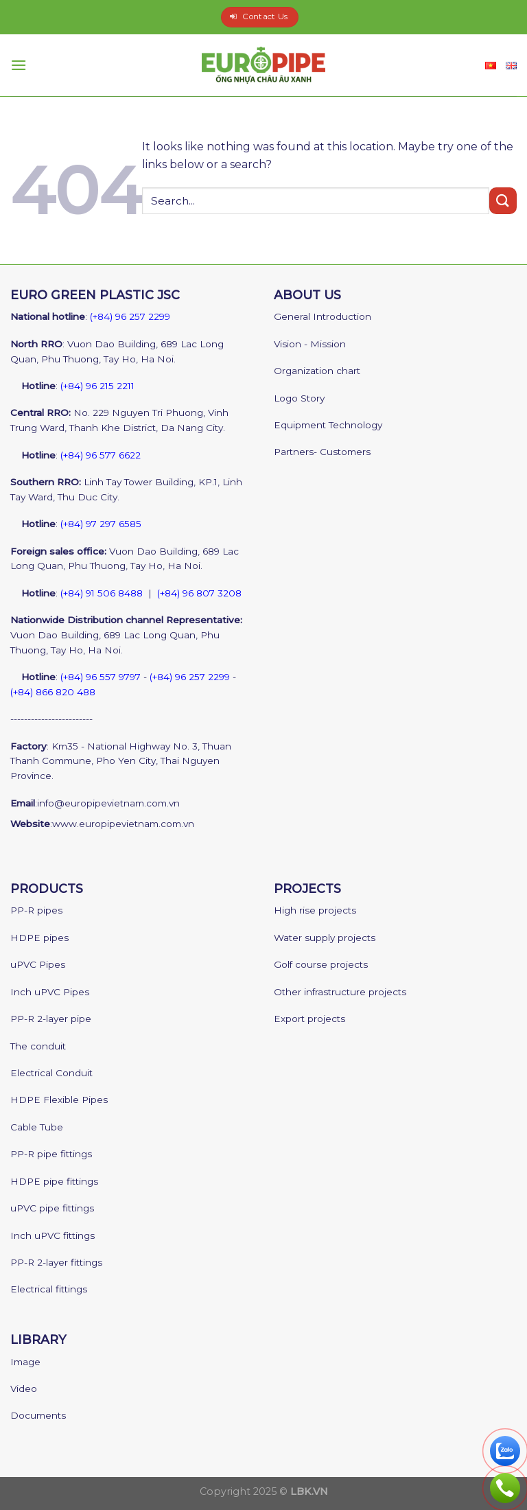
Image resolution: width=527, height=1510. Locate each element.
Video (23, 1388)
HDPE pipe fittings (54, 1181)
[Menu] (18, 65)
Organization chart (317, 370)
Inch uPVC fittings (52, 1235)
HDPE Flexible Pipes (59, 1099)
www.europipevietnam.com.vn (123, 823)
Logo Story (299, 398)
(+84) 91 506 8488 (101, 593)
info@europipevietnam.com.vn (108, 803)
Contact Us (265, 16)
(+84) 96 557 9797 (100, 676)
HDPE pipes (39, 937)
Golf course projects (321, 964)
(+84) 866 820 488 (52, 691)
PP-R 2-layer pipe (50, 1018)
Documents (38, 1415)
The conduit (38, 1046)
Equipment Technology (328, 424)
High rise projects (315, 910)
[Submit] (503, 200)
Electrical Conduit (51, 1072)
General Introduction (322, 316)
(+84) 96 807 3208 (199, 593)
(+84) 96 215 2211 (97, 385)
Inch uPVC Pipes (49, 991)
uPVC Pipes (37, 964)
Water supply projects (324, 937)
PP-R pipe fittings (51, 1153)
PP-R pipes (36, 910)
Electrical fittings (48, 1289)
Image (25, 1361)
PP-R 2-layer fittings (56, 1262)
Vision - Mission (310, 343)
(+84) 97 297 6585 (100, 523)
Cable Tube (36, 1127)
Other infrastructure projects (340, 991)
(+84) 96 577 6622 (100, 455)
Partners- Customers (322, 451)
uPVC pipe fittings (52, 1208)
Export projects (309, 1018)
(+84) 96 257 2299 (130, 316)
